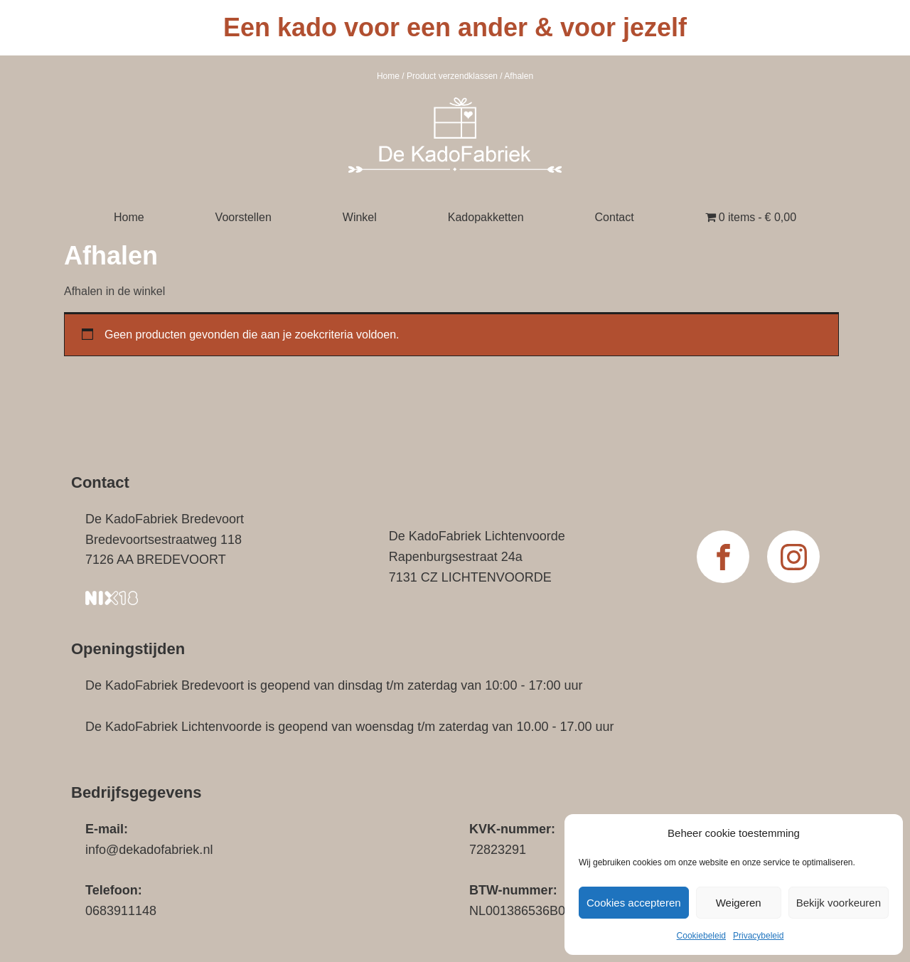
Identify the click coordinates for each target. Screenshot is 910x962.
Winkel (360, 217)
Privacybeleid (758, 936)
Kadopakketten (486, 217)
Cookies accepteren (634, 903)
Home (388, 76)
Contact (614, 217)
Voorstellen (243, 217)
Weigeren (738, 903)
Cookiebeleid (701, 936)
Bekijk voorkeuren (838, 903)
